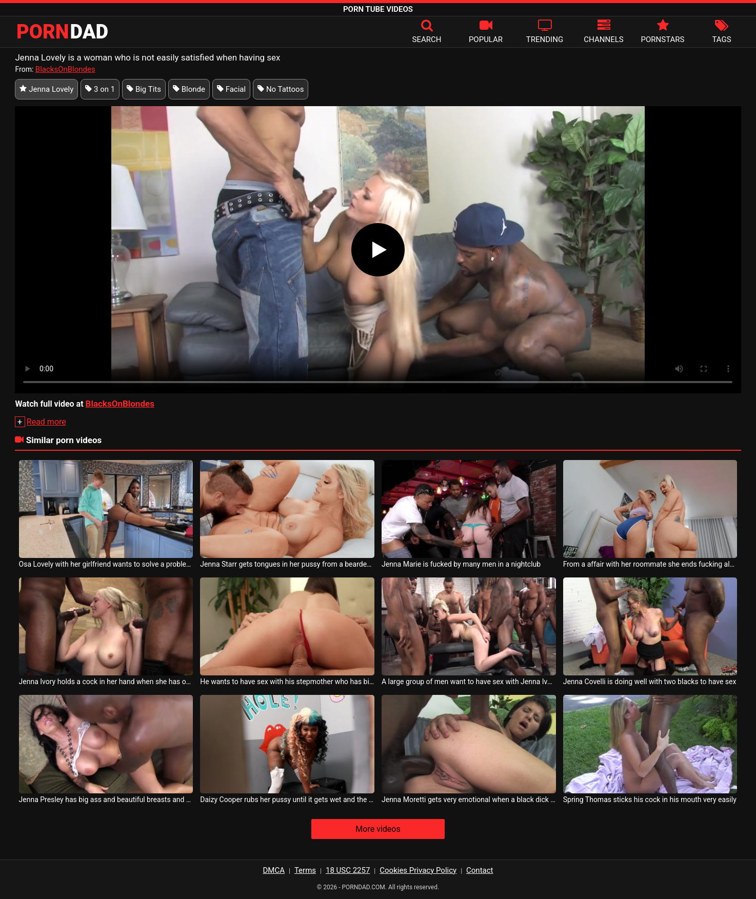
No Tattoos (280, 89)
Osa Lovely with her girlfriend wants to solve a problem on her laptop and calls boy (106, 564)
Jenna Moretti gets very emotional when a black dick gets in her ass (469, 799)
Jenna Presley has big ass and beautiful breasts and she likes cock (106, 799)
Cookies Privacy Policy (418, 870)
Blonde (189, 89)
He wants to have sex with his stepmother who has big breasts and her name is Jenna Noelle (287, 681)
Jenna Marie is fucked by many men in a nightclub (461, 564)
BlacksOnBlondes (65, 69)
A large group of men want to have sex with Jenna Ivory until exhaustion (469, 681)
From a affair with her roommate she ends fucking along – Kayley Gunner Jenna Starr (650, 564)
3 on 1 (100, 89)
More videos (377, 829)
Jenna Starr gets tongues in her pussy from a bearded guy (287, 564)
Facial (231, 89)
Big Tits (144, 89)
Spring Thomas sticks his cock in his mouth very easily (650, 799)
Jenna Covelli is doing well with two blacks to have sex (650, 681)
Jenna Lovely (46, 89)
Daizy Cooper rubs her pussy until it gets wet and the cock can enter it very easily (287, 799)
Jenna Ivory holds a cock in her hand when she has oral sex (106, 681)
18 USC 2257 (348, 870)
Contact (479, 870)
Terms (305, 870)
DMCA (274, 870)
